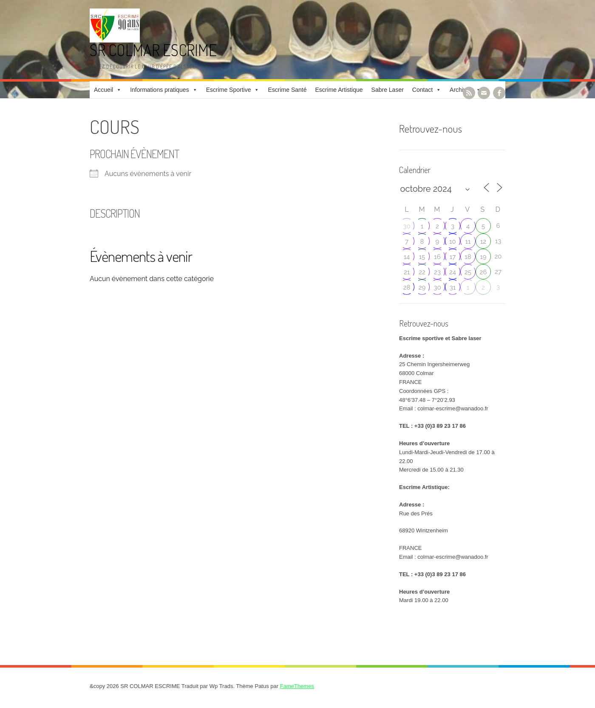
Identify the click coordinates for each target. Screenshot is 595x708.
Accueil (103, 89)
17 (453, 257)
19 (483, 257)
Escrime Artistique (339, 89)
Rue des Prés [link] (416, 513)
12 (483, 241)
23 (437, 272)
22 (422, 272)
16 (437, 257)
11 (468, 241)
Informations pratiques (159, 89)
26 (483, 272)
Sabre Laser (387, 89)
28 (407, 287)
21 (407, 272)
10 (452, 241)
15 (422, 257)
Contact (422, 89)
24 (452, 272)
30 (406, 226)
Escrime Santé (287, 89)
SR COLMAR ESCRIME (153, 50)
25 (468, 272)
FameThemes (297, 686)
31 (453, 287)
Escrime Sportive (228, 89)
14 (407, 257)
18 (468, 257)
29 (422, 287)
